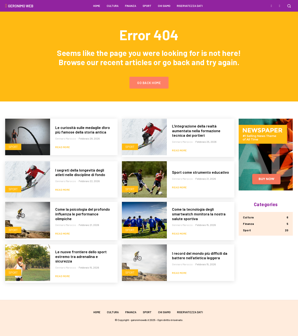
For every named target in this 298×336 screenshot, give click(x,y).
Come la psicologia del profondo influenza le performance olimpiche (82, 214)
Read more (62, 147)
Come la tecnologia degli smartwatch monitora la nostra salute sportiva (199, 214)
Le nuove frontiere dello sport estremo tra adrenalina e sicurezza (81, 256)
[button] (289, 6)
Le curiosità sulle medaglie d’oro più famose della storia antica (82, 130)
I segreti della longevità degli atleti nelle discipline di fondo (80, 172)
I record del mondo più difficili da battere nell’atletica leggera (199, 255)
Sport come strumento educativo (200, 172)
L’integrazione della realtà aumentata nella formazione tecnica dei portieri (196, 131)
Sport (13, 147)
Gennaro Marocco (65, 138)
